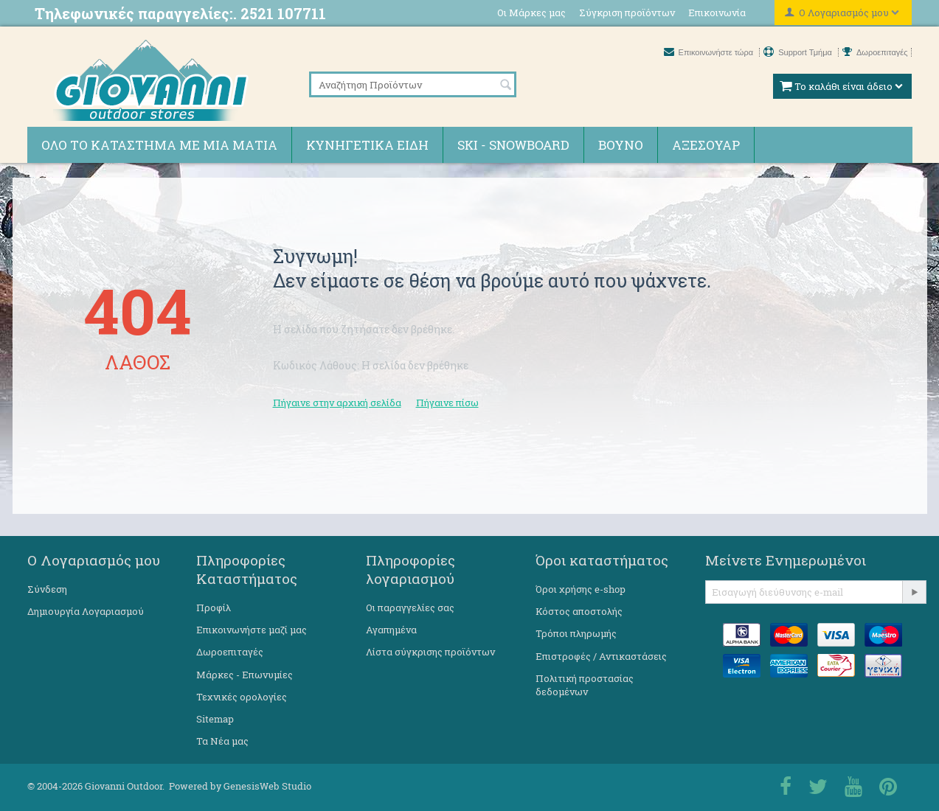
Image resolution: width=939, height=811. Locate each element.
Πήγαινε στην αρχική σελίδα (337, 402)
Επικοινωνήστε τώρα (710, 52)
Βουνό (620, 144)
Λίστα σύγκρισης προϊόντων (430, 651)
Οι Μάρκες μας (531, 12)
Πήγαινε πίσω (447, 402)
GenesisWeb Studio (267, 786)
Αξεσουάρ (706, 144)
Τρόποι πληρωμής (576, 633)
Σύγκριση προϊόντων (627, 12)
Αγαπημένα (391, 629)
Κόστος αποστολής (579, 611)
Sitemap (215, 718)
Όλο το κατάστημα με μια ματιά (159, 144)
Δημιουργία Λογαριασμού (85, 611)
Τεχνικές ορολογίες (241, 696)
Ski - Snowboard (513, 144)
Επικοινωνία (717, 12)
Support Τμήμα (798, 52)
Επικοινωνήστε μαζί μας (251, 629)
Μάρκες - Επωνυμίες (244, 674)
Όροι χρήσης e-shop (581, 589)
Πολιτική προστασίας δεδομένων (585, 685)
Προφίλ (213, 607)
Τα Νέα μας (222, 741)
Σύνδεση (47, 589)
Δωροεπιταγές (875, 52)
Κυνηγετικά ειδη (367, 144)
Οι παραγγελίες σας (410, 607)
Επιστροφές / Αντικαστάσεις (601, 656)
